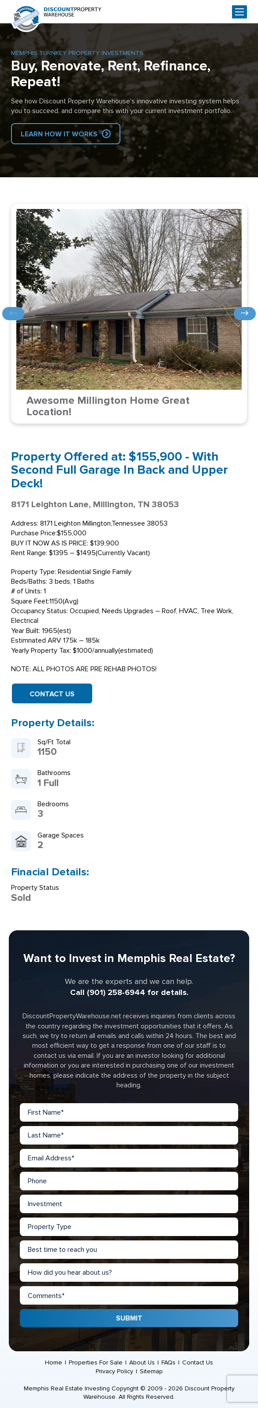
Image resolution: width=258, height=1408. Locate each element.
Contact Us (52, 694)
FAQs (168, 1362)
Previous (13, 313)
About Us (142, 1362)
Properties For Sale (96, 1362)
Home (53, 1362)
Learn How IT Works (59, 134)
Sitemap (151, 1371)
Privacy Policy (114, 1371)
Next (245, 313)
